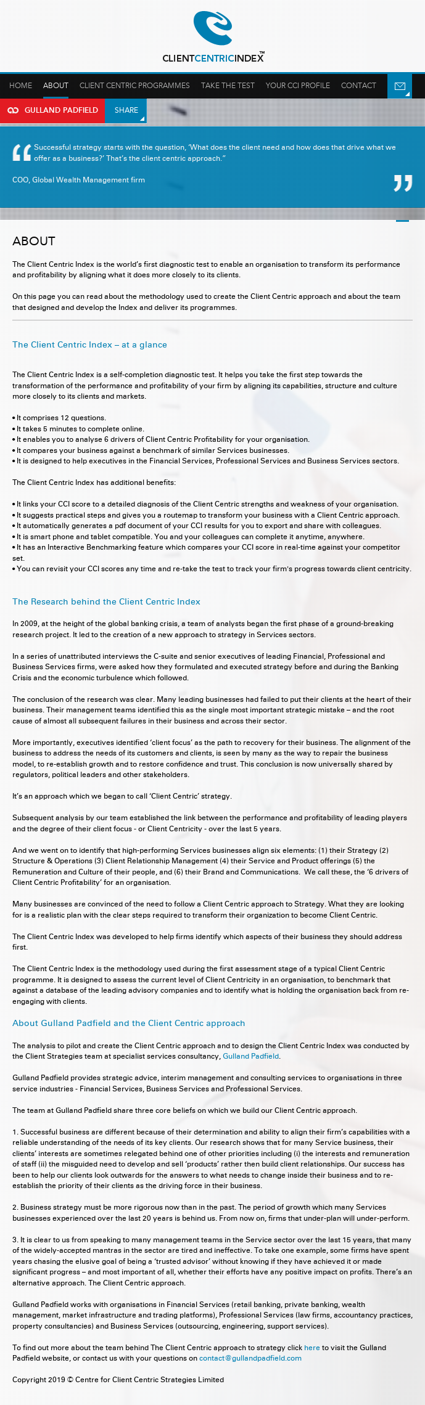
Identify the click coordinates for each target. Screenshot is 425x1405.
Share (126, 110)
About (55, 86)
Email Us (399, 86)
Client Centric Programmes (135, 86)
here (312, 1347)
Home (20, 86)
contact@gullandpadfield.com (250, 1357)
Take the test (228, 86)
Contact (358, 86)
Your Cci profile (298, 86)
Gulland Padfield (212, 37)
